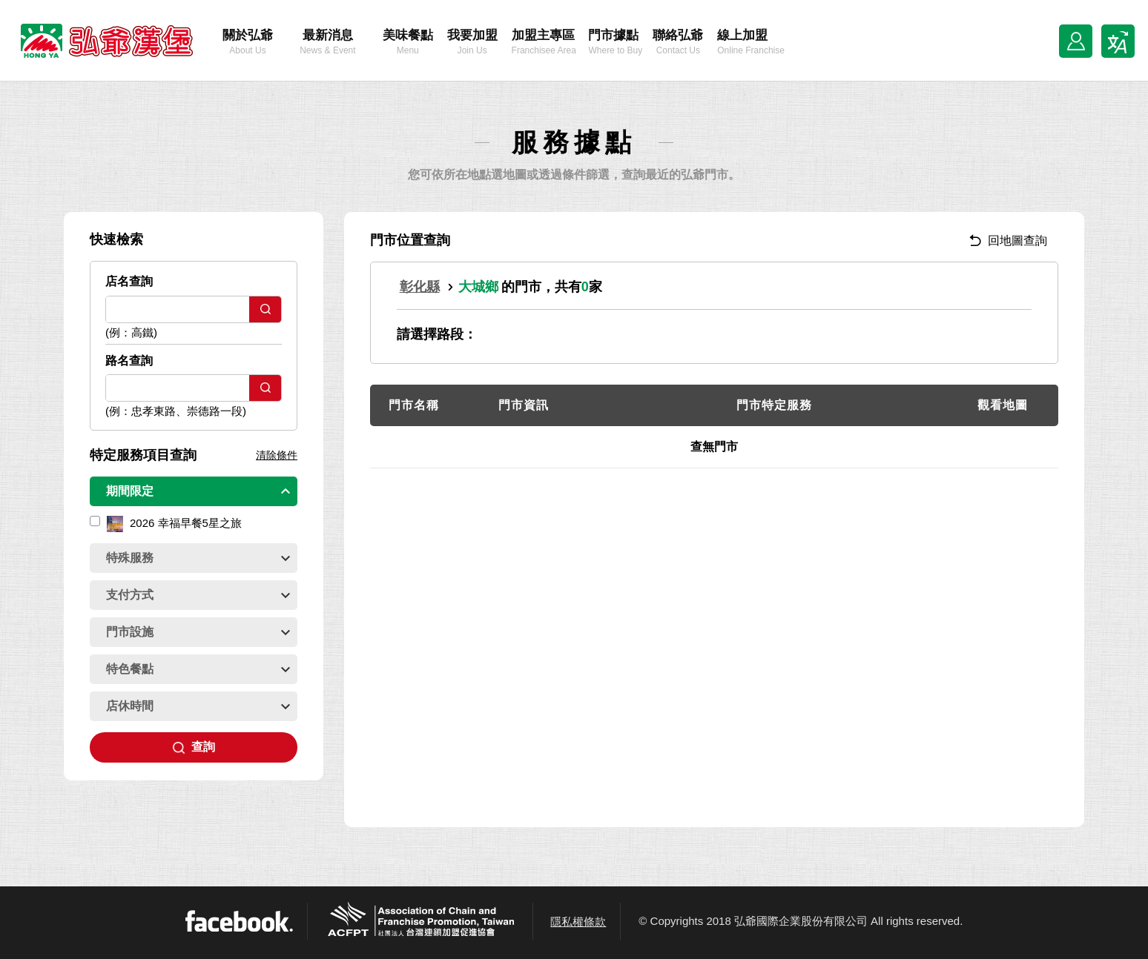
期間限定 (198, 491)
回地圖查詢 (1008, 240)
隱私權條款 (578, 921)
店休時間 (198, 706)
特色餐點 (198, 669)
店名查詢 (129, 281)
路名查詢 (129, 360)
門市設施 (198, 631)
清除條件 (276, 455)
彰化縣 (420, 286)
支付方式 (198, 594)
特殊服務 (198, 557)
